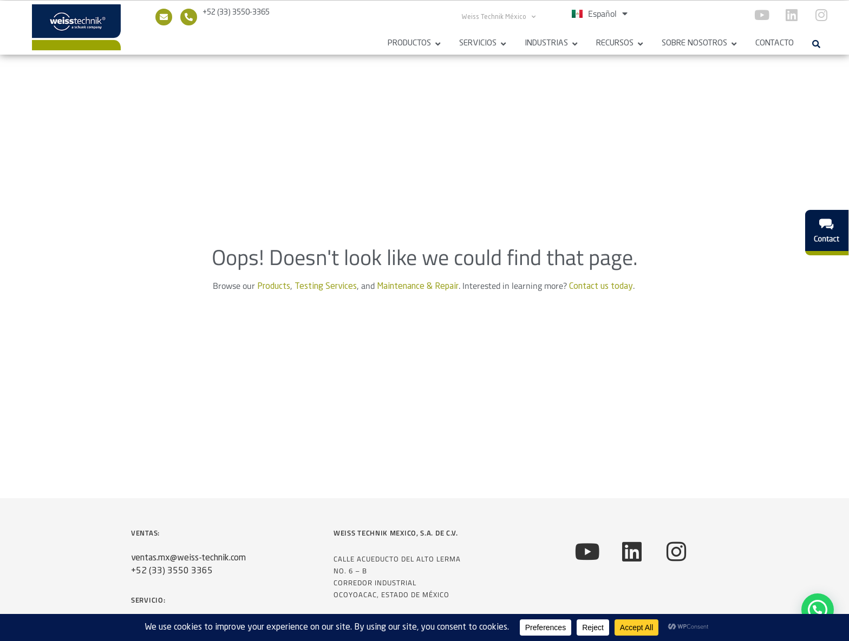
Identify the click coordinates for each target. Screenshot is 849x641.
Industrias (546, 43)
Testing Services (326, 291)
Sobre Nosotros (694, 43)
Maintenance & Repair (418, 291)
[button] (816, 44)
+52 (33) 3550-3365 (236, 12)
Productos (409, 43)
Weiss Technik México (498, 16)
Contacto (774, 43)
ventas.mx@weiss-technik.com (188, 562)
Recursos (615, 43)
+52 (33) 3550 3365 (172, 575)
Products (273, 291)
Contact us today (601, 291)
